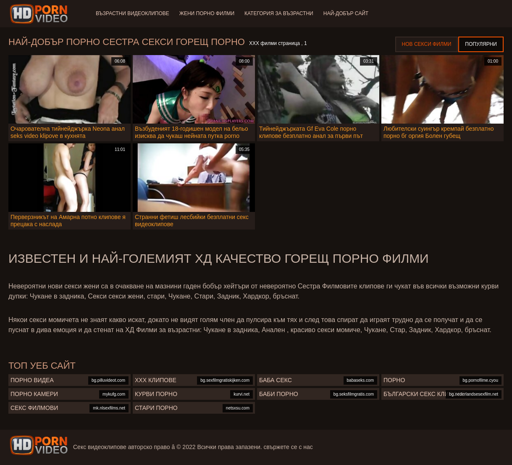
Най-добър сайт (345, 13)
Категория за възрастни (278, 13)
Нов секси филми (427, 44)
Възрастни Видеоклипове (132, 13)
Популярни (481, 44)
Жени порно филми (206, 13)
